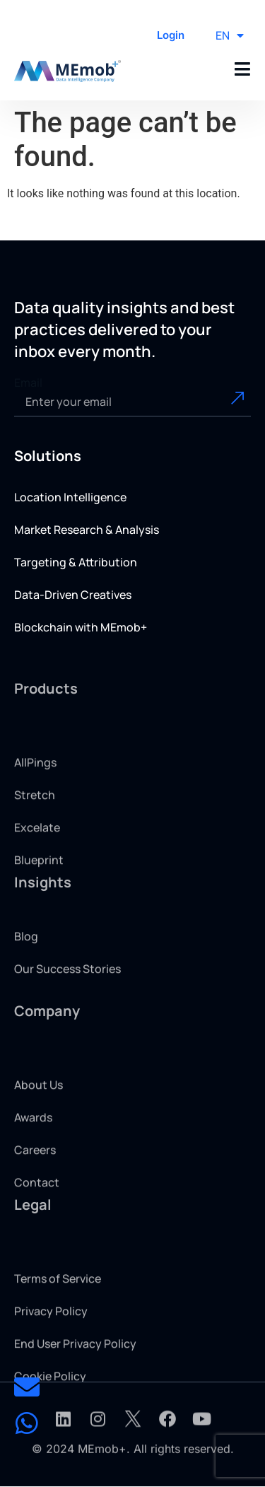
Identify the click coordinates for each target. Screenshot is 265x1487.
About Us (38, 1121)
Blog (26, 955)
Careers (35, 1186)
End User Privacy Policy (75, 1380)
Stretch (34, 831)
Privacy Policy (51, 1347)
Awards (33, 1154)
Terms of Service (57, 1315)
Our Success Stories (67, 988)
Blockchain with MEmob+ (80, 627)
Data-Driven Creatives (72, 594)
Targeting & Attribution (75, 562)
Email (28, 382)
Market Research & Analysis (86, 529)
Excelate (37, 864)
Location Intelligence (70, 497)
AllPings (35, 799)
